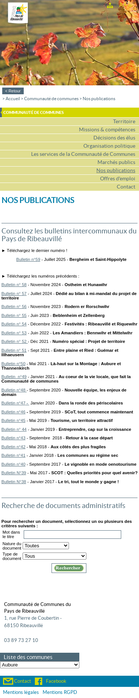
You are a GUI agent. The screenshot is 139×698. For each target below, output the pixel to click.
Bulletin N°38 (13, 481)
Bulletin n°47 (13, 403)
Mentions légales (21, 692)
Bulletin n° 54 (14, 324)
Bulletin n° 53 (14, 333)
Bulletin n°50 (13, 363)
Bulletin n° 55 (14, 315)
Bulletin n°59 (28, 259)
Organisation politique (109, 146)
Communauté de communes (51, 98)
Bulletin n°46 (13, 412)
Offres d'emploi (117, 178)
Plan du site (110, 5)
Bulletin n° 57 (14, 293)
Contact (126, 187)
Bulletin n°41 (13, 455)
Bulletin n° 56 (14, 306)
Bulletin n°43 (13, 438)
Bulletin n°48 (14, 390)
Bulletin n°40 (13, 464)
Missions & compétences (107, 129)
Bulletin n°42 (13, 447)
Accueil (13, 98)
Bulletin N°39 (13, 473)
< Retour (13, 91)
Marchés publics (116, 162)
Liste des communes (28, 657)
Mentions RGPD (60, 692)
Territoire (124, 121)
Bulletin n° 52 (14, 341)
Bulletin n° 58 (14, 284)
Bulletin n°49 (14, 376)
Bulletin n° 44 (14, 429)
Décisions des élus (114, 138)
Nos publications (99, 98)
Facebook (56, 681)
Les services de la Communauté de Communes (83, 154)
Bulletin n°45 (13, 420)
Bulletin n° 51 (14, 350)
